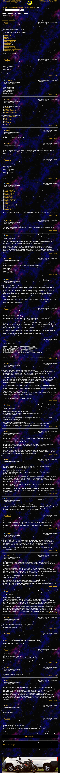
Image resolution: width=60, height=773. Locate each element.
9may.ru (6, 37)
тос (12, 15)
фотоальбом (6, 2)
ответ (50, 54)
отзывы (50, 0)
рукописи (12, 2)
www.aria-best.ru (9, 193)
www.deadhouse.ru (9, 208)
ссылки (51, 2)
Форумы (4, 7)
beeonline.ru (7, 119)
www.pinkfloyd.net (9, 50)
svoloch (8, 220)
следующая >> (16, 733)
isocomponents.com (10, 110)
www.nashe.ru (8, 197)
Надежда (8, 80)
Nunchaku (9, 259)
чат (41, 1)
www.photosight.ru (9, 47)
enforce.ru (7, 124)
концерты (18, 0)
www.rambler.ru (8, 35)
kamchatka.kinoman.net (11, 112)
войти (56, 2)
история (9, 0)
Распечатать (30, 736)
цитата (55, 54)
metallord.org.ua (8, 190)
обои (50, 1)
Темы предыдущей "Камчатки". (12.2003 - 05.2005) (21, 7)
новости (4, 0)
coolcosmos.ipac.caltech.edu (12, 49)
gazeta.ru (6, 107)
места (18, 1)
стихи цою (45, 1)
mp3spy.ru (7, 640)
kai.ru (5, 121)
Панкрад (8, 160)
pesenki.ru (7, 203)
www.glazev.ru (8, 44)
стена (46, 0)
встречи (55, 0)
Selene (7, 60)
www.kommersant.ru (10, 40)
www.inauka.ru (8, 38)
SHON (7, 99)
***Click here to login (9, 745)
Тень (7, 706)
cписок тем (5, 20)
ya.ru (5, 118)
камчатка (42, 0)
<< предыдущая (6, 733)
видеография (13, 1)
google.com (7, 109)
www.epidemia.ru (9, 194)
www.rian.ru (7, 43)
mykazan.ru (7, 122)
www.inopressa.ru (9, 41)
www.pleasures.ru (9, 200)
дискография (6, 1)
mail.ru (6, 206)
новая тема (12, 20)
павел (7, 130)
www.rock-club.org (9, 191)
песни (13, 0)
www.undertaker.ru (9, 209)
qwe (6, 340)
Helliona (8, 144)
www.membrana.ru (9, 46)
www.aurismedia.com (10, 205)
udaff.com (7, 202)
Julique (8, 516)
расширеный (7, 11)
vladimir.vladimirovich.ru (11, 116)
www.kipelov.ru (8, 196)
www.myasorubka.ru (10, 199)
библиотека (17, 2)
